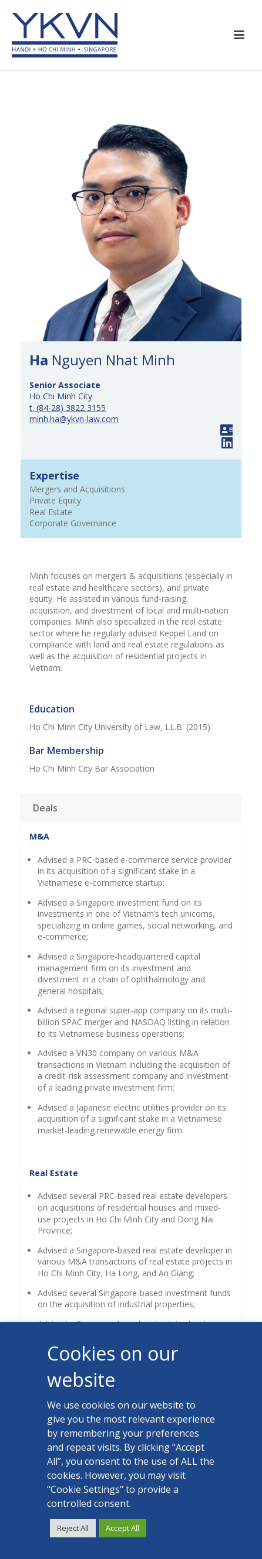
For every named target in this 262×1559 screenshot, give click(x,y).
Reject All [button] (73, 1528)
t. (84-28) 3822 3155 (67, 407)
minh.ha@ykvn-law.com (74, 418)
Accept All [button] (122, 1528)
